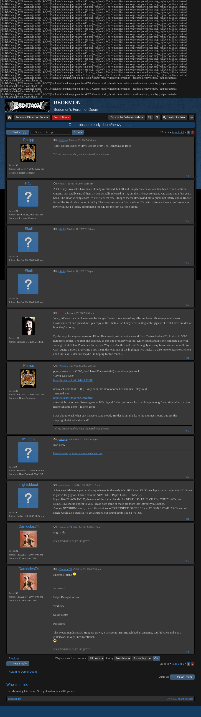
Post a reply (20, 132)
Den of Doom (184, 677)
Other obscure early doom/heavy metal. (100, 125)
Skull (29, 229)
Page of (178, 132)
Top (187, 175)
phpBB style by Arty (174, 711)
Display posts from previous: (80, 658)
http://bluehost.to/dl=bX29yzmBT (73, 397)
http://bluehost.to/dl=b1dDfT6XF (73, 380)
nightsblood (28, 485)
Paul (28, 183)
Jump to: (164, 676)
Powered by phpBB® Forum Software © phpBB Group (188, 711)
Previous (14, 658)
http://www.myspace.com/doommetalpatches (77, 453)
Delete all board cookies (180, 698)
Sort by (118, 658)
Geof (29, 313)
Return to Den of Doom (23, 671)
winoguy (29, 439)
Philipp (28, 140)
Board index (14, 698)
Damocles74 (29, 526)
